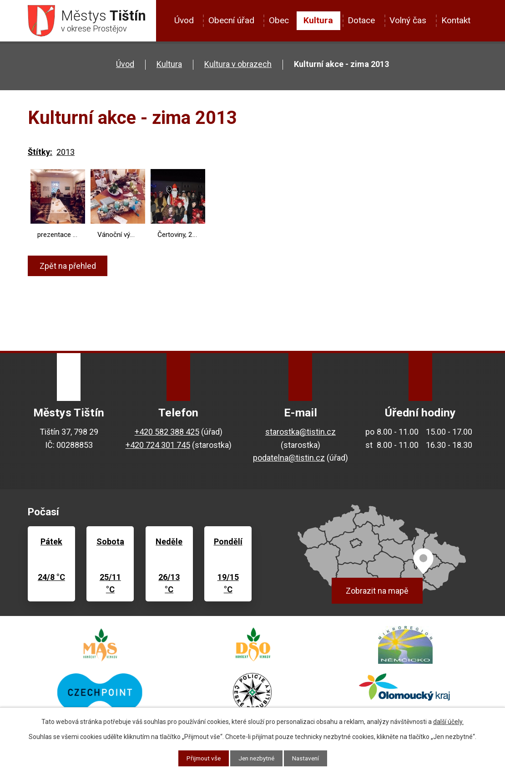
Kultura (318, 20)
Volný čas (407, 20)
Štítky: (40, 152)
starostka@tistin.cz (300, 431)
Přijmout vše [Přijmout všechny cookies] (201, 758)
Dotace (361, 20)
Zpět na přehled (68, 266)
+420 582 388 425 (167, 431)
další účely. (448, 721)
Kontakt (455, 20)
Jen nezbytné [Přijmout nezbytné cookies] (256, 758)
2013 (65, 152)
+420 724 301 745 (158, 445)
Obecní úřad (231, 20)
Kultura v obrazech (238, 64)
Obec (279, 20)
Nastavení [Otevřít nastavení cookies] (308, 758)
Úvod (184, 20)
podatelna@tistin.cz (289, 458)
